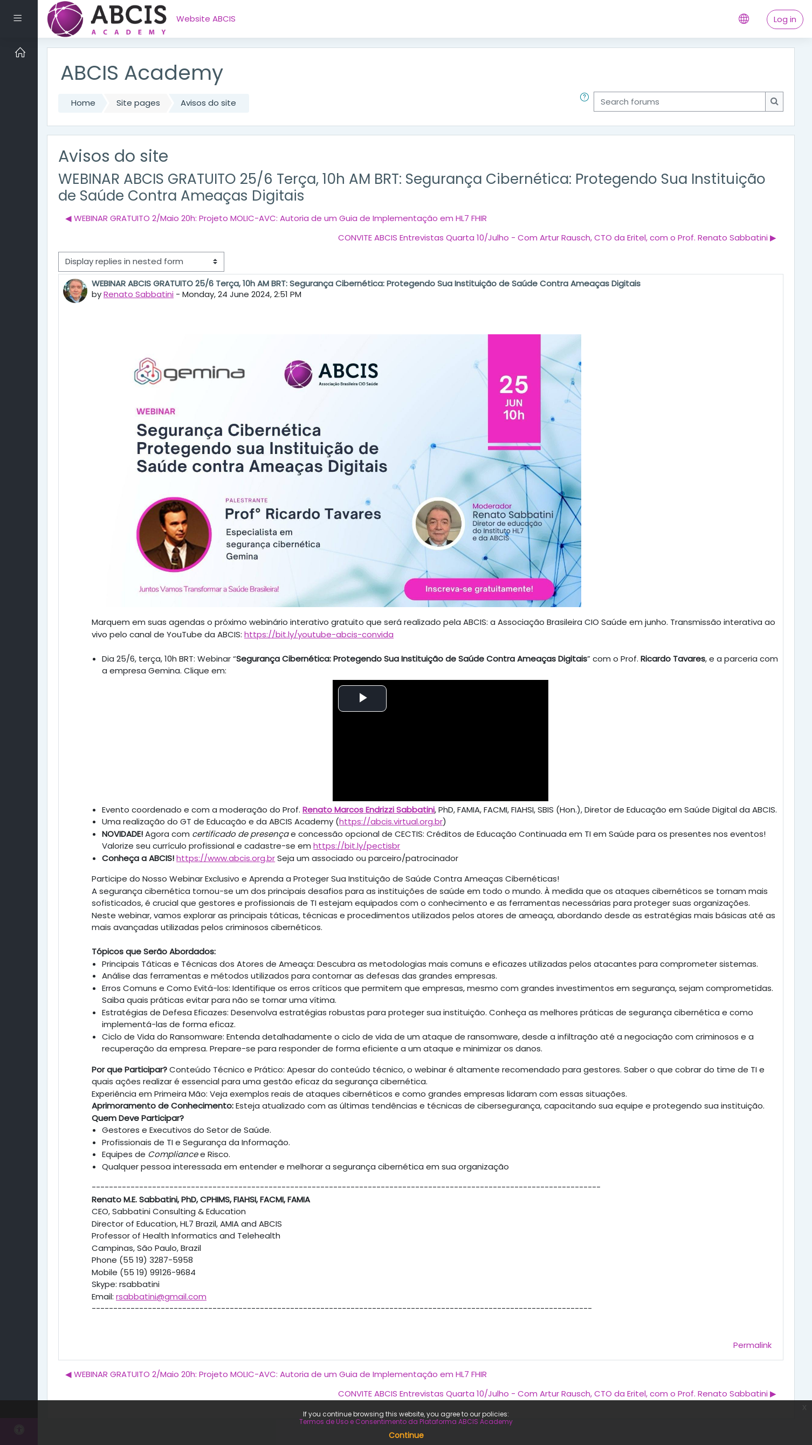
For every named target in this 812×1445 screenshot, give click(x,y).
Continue (406, 1435)
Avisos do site (208, 102)
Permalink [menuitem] (752, 1345)
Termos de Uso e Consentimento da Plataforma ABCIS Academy (406, 1421)
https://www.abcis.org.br (225, 858)
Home (83, 102)
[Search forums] (680, 102)
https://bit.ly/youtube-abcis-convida (319, 634)
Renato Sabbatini (139, 294)
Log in (785, 19)
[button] (587, 103)
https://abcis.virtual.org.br (391, 821)
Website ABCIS (206, 18)
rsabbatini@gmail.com (161, 1296)
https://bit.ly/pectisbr (356, 845)
